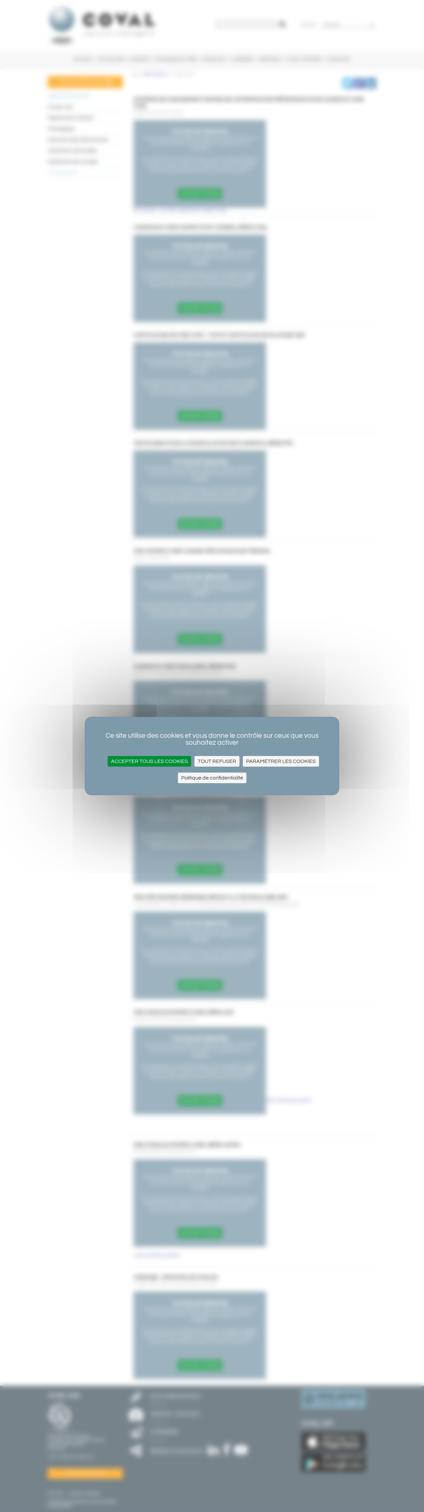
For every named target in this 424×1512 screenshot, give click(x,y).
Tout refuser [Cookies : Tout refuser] (217, 761)
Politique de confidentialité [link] (212, 778)
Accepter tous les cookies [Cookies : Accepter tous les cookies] (149, 761)
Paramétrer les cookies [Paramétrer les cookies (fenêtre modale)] (281, 761)
